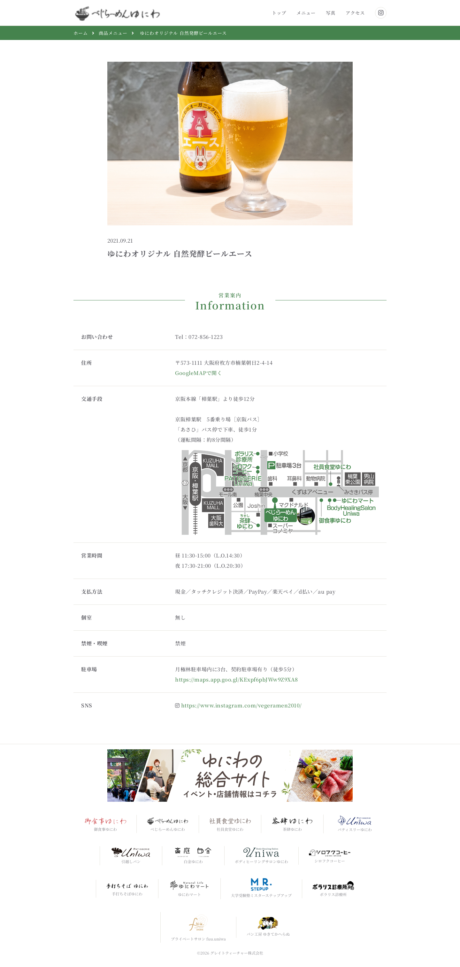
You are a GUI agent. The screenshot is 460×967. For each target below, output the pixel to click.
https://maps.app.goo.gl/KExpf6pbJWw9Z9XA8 (236, 679)
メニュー (306, 12)
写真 (330, 12)
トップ (279, 12)
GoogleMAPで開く (198, 373)
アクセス (355, 12)
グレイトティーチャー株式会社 (236, 952)
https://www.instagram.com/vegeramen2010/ (241, 705)
